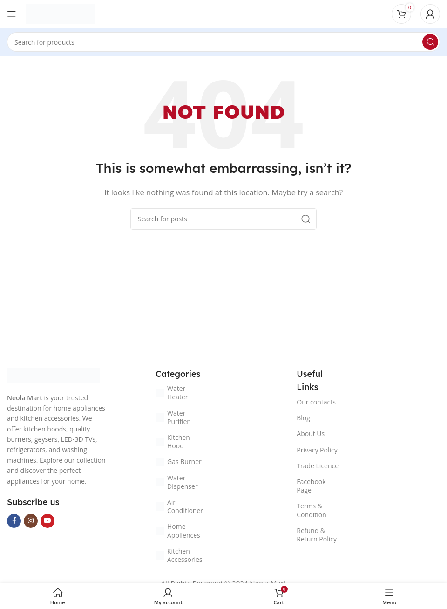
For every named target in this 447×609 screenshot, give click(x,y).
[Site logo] (60, 13)
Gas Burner (179, 461)
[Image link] (53, 374)
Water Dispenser (177, 482)
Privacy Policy (317, 449)
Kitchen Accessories (179, 555)
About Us (311, 433)
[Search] (223, 42)
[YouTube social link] (47, 521)
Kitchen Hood (173, 441)
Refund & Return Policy (317, 534)
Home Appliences (178, 530)
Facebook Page (311, 485)
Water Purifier (173, 417)
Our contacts (316, 401)
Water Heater (172, 392)
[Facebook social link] (14, 521)
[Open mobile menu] (11, 14)
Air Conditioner (179, 506)
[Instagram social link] (31, 521)
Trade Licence (318, 465)
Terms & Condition (311, 510)
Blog (303, 417)
